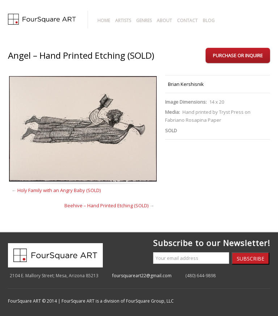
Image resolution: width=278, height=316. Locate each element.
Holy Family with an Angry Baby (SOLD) (59, 190)
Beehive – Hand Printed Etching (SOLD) (106, 205)
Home (103, 20)
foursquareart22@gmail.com (142, 276)
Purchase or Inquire (238, 55)
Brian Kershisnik (186, 84)
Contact (187, 20)
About (164, 20)
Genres (144, 20)
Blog (209, 20)
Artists (123, 20)
